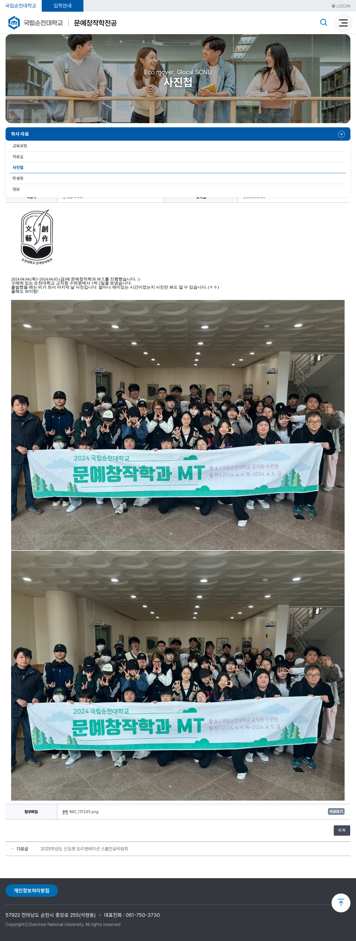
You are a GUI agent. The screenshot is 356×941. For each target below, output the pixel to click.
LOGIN (341, 6)
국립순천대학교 (20, 6)
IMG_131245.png (85, 812)
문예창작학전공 (95, 23)
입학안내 (62, 6)
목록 (342, 830)
